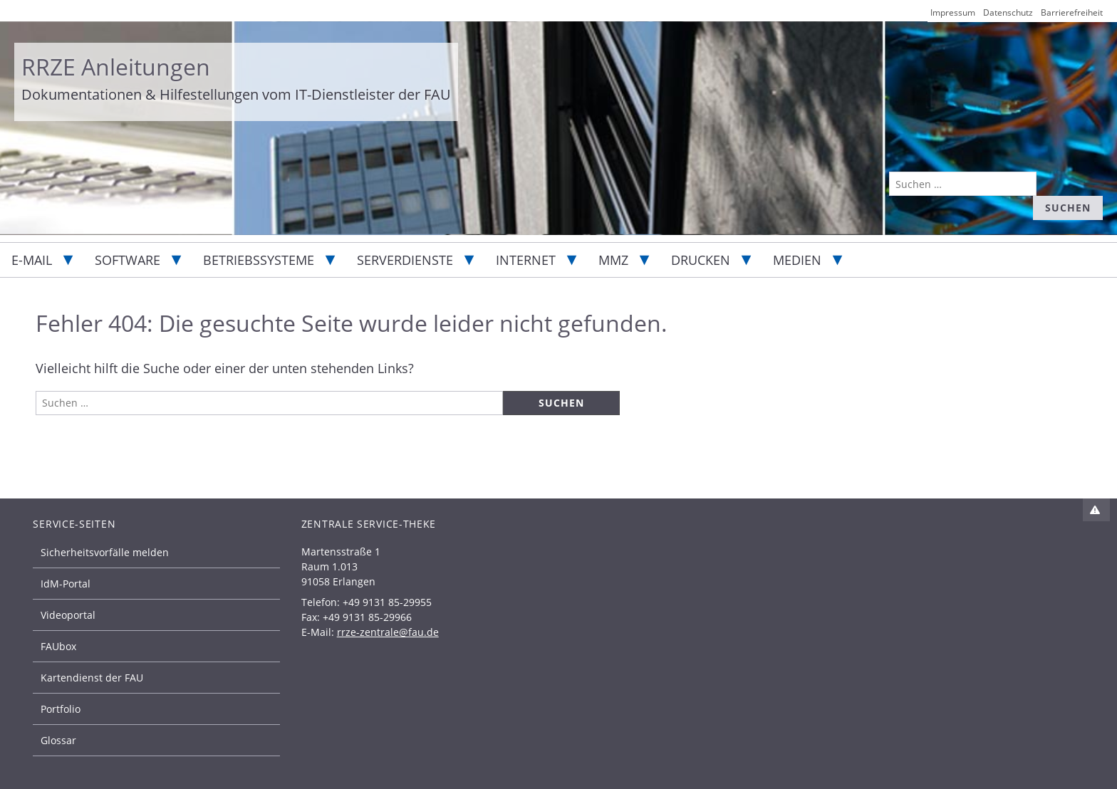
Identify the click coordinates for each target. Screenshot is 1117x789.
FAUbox (58, 646)
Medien (797, 259)
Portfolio (60, 709)
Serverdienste (405, 259)
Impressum (952, 12)
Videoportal (68, 615)
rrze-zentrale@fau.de (388, 632)
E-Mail (31, 259)
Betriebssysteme (258, 259)
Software (127, 259)
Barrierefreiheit (1072, 12)
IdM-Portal (65, 583)
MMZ (613, 259)
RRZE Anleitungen (115, 66)
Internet (526, 259)
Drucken (700, 259)
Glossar (58, 740)
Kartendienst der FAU (92, 677)
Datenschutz (1008, 12)
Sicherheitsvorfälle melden (105, 552)
